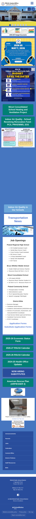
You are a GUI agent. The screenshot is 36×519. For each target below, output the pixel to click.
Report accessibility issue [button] (18, 515)
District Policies (10, 458)
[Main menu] (32, 3)
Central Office (9, 453)
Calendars (8, 448)
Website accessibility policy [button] (10, 512)
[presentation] (29, 9)
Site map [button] (31, 512)
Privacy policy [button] (22, 512)
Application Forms (18, 323)
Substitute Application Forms (18, 327)
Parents (7, 438)
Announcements (10, 433)
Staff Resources (10, 463)
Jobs (6, 443)
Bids (6, 467)
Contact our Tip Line (18, 419)
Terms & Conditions (18, 501)
